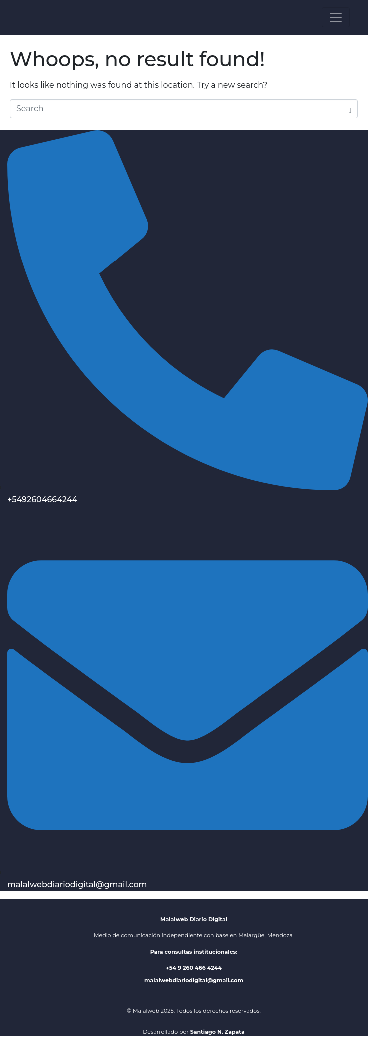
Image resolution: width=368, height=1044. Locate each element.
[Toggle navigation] (336, 17)
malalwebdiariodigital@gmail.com (194, 980)
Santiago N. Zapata (217, 1031)
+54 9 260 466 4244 (194, 967)
